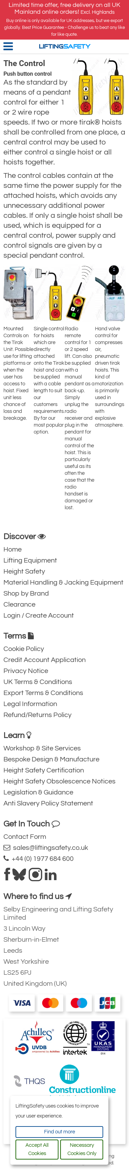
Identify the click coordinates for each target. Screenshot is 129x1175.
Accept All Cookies (37, 1149)
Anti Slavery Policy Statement (48, 803)
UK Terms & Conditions (37, 682)
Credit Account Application (44, 659)
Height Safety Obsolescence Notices (59, 781)
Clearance (19, 604)
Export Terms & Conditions (43, 693)
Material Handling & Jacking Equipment (63, 582)
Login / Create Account (38, 615)
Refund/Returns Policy (37, 715)
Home (12, 549)
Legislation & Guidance (38, 792)
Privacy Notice (25, 670)
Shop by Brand (26, 593)
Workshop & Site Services (42, 748)
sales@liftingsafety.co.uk (45, 847)
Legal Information (30, 704)
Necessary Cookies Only (81, 1149)
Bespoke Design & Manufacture (51, 759)
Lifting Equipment (30, 560)
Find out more (59, 1131)
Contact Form (24, 836)
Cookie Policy (23, 648)
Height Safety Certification (43, 770)
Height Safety (24, 571)
